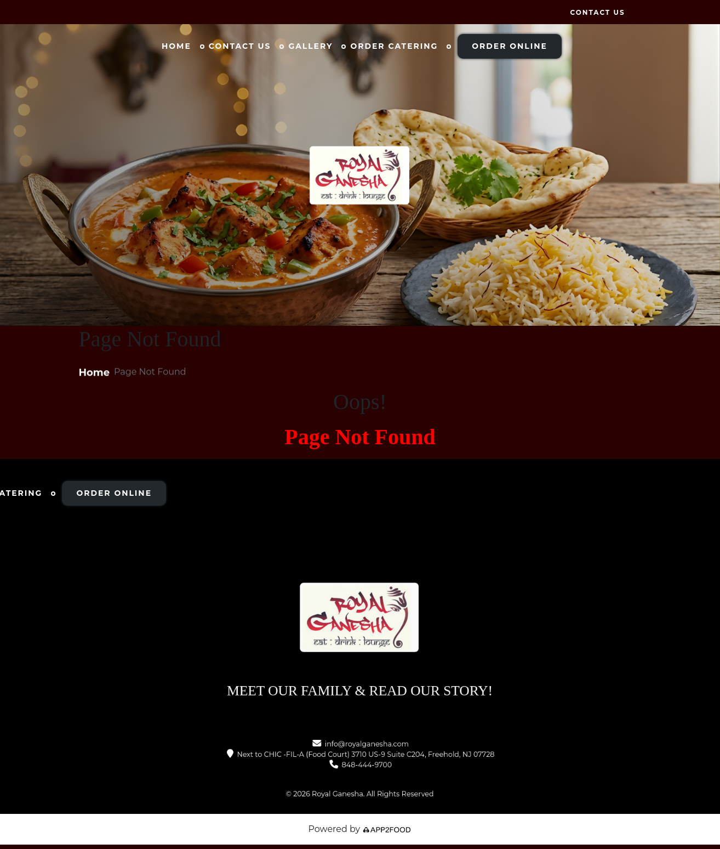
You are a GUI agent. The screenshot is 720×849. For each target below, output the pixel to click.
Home (176, 46)
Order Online (509, 46)
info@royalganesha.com (365, 747)
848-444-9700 (365, 763)
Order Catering (394, 46)
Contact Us (597, 12)
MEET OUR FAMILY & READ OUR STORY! (360, 676)
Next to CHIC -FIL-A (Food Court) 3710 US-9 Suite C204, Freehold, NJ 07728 (364, 754)
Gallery (310, 46)
